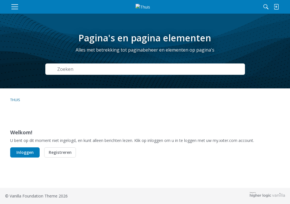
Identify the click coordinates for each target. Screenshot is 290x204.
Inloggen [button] (25, 152)
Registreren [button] (60, 152)
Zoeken (229, 69)
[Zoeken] (213, 7)
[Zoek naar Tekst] (129, 69)
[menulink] (41, 7)
